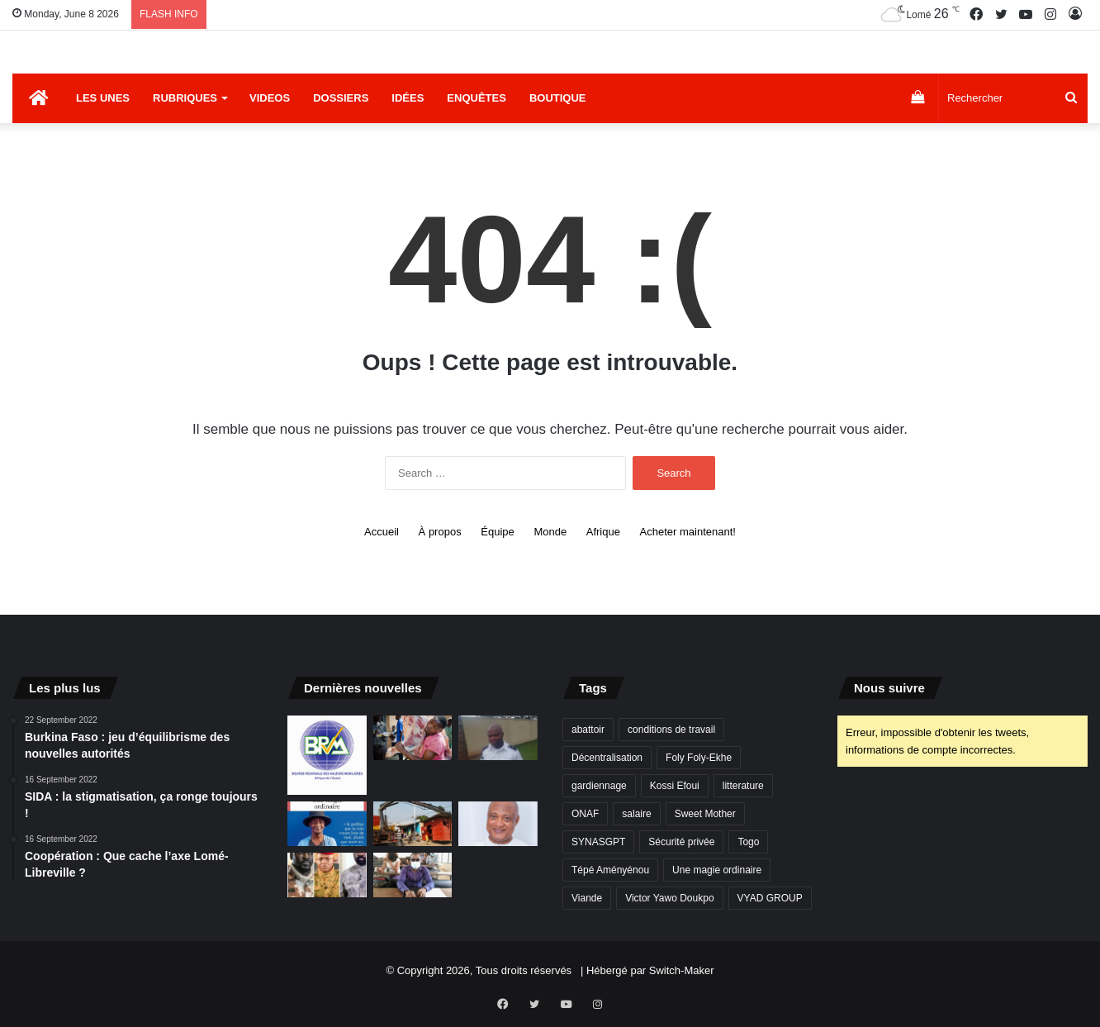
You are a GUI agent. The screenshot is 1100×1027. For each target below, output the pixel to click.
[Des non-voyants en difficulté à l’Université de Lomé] (413, 875)
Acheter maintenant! (688, 531)
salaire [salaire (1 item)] (636, 814)
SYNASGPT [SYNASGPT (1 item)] (598, 842)
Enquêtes (476, 98)
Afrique (603, 531)
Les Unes (103, 98)
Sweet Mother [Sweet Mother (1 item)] (705, 814)
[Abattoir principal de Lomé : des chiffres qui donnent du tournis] (413, 738)
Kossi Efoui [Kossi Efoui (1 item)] (674, 786)
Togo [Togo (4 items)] (748, 842)
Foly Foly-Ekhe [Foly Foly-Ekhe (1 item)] (699, 757)
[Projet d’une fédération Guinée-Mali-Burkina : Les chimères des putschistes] (327, 875)
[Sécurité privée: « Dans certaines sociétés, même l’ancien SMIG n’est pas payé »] (498, 738)
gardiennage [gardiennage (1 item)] (599, 786)
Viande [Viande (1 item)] (586, 898)
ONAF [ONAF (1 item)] (585, 814)
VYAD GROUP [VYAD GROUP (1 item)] (770, 898)
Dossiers (340, 98)
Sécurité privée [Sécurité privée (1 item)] (681, 842)
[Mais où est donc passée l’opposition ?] (498, 823)
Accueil (381, 531)
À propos (440, 531)
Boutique (557, 98)
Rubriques (185, 98)
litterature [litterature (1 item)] (743, 786)
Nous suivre (889, 688)
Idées (407, 98)
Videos (269, 98)
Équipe (497, 531)
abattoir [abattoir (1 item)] (588, 729)
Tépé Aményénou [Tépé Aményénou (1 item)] (610, 870)
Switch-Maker (681, 970)
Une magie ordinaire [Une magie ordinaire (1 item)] (716, 870)
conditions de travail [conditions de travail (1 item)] (671, 729)
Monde (550, 531)
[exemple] (327, 755)
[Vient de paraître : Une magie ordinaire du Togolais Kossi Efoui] (327, 823)
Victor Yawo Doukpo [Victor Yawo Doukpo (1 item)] (669, 898)
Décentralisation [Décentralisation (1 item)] (606, 757)
